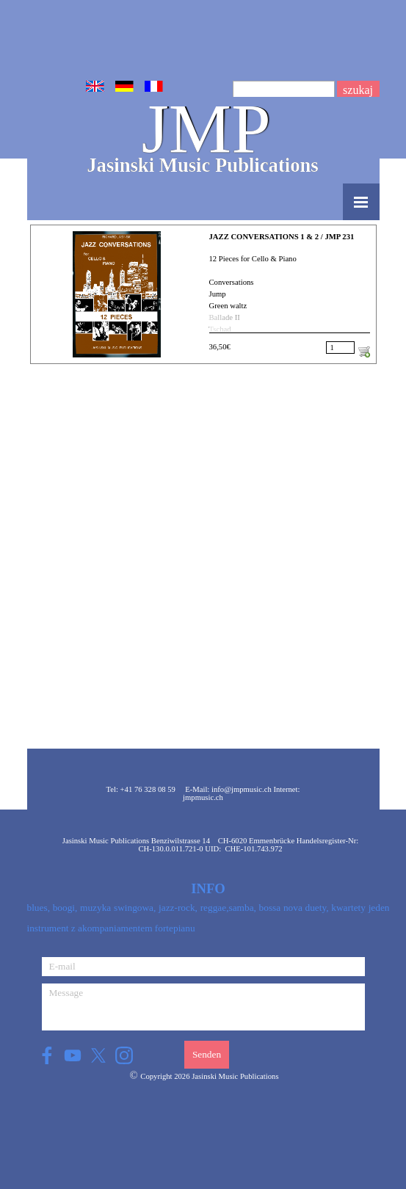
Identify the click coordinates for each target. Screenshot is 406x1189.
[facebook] (47, 1055)
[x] (99, 1055)
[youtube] (73, 1055)
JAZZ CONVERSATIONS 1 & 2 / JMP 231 (282, 237)
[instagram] (124, 1055)
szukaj (358, 90)
